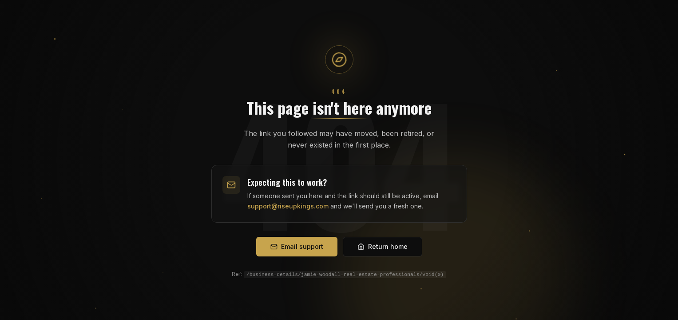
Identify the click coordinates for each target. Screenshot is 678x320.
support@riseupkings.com (288, 206)
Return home (382, 246)
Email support (296, 246)
